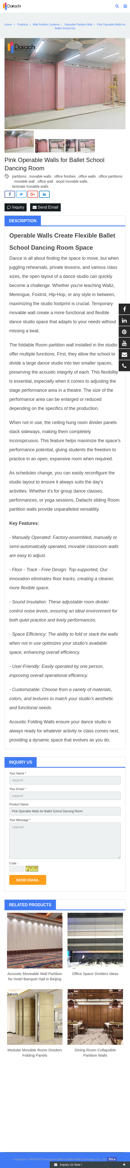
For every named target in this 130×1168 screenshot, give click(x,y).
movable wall (24, 181)
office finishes (65, 176)
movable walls (40, 176)
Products (22, 24)
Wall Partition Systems (46, 24)
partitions (19, 176)
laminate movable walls (30, 186)
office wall (45, 181)
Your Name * (17, 773)
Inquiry (15, 207)
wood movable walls (71, 181)
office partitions (110, 176)
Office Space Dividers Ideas (95, 973)
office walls (87, 176)
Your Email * (17, 789)
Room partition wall (54, 344)
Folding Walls (41, 721)
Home (8, 24)
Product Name (19, 804)
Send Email (45, 207)
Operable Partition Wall (78, 24)
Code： (14, 863)
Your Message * (19, 820)
